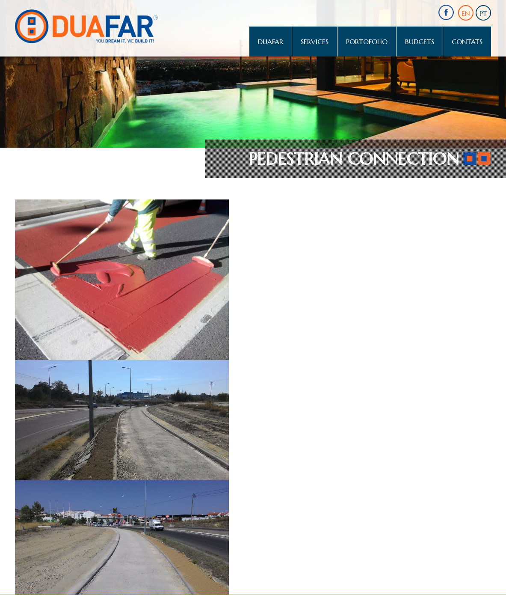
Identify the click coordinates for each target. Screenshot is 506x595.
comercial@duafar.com (47, 509)
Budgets (419, 41)
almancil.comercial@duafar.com (280, 480)
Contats (467, 41)
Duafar (270, 41)
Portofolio (367, 41)
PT (483, 13)
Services (314, 41)
